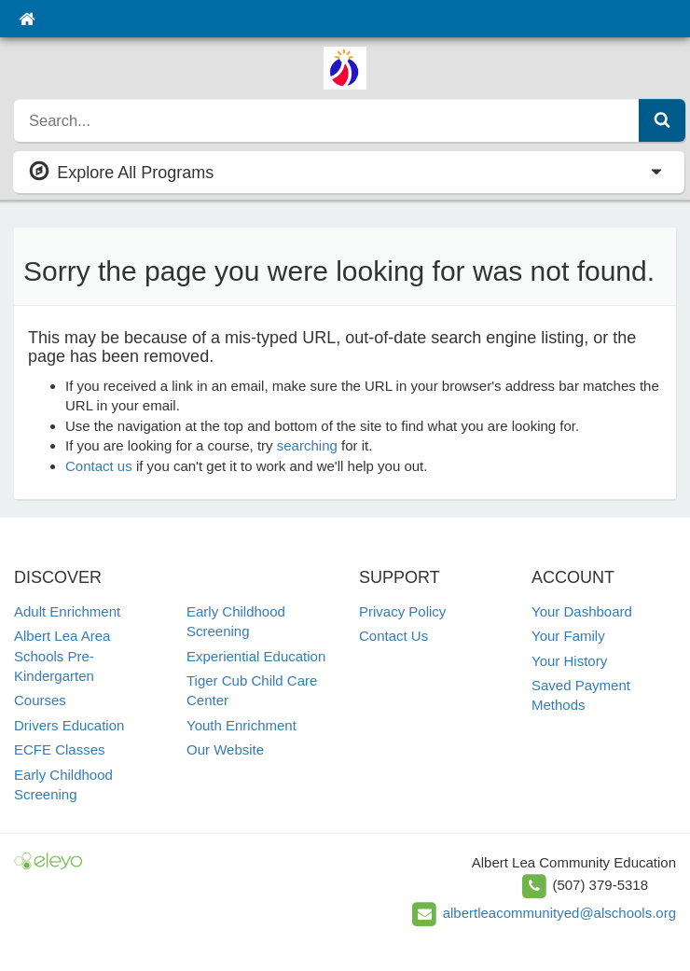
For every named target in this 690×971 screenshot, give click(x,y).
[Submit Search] (662, 120)
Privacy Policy (402, 611)
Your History (569, 661)
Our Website (225, 749)
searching (307, 445)
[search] (327, 120)
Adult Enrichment (67, 611)
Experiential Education (255, 656)
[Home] (27, 18)
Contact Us (393, 636)
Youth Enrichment (241, 725)
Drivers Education (69, 725)
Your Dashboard (581, 611)
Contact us (98, 466)
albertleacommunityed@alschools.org (559, 913)
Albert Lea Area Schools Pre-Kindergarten (62, 656)
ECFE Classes (59, 749)
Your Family (568, 636)
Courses (40, 700)
